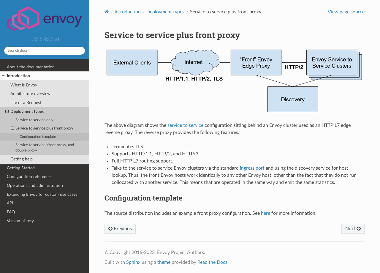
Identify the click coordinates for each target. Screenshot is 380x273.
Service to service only (34, 120)
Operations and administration (35, 185)
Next (353, 228)
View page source (346, 12)
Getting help (21, 159)
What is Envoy (23, 85)
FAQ (11, 212)
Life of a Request (25, 102)
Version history (20, 221)
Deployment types (24, 111)
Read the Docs (212, 262)
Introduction (16, 76)
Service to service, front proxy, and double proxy (44, 147)
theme (163, 262)
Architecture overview (30, 93)
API (10, 203)
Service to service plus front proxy (42, 128)
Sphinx (133, 262)
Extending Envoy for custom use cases (42, 194)
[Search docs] (44, 50)
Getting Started (21, 168)
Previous (120, 228)
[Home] (106, 11)
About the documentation (31, 67)
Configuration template (38, 136)
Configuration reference (28, 176)
